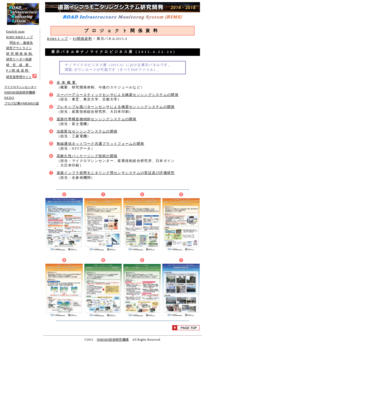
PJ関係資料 (82, 39)
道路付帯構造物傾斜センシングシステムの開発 (97, 119)
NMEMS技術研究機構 (113, 339)
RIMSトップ (57, 39)
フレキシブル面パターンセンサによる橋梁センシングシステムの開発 (116, 107)
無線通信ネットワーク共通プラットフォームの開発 (100, 144)
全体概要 (67, 82)
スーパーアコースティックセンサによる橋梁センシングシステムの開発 (118, 95)
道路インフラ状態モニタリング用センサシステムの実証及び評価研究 (116, 173)
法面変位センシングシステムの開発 (87, 131)
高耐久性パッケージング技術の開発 (87, 156)
